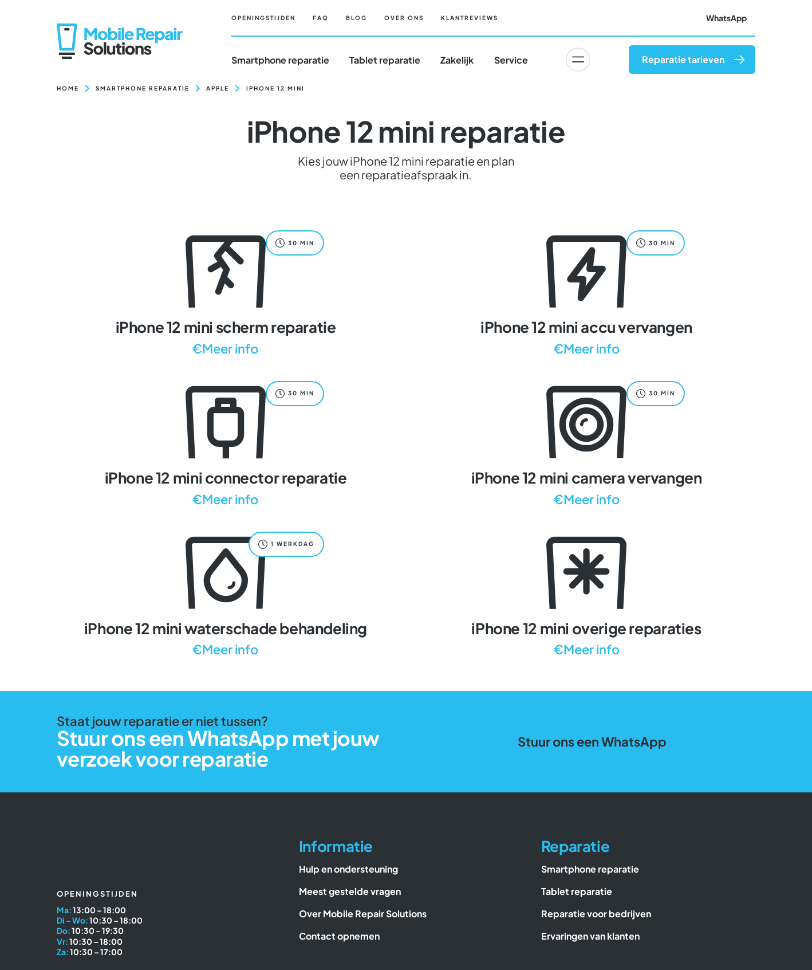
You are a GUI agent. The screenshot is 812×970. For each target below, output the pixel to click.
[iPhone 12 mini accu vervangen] (586, 291)
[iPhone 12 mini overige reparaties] (586, 593)
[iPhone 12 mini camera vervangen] (586, 442)
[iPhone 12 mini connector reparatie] (226, 442)
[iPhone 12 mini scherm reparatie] (226, 291)
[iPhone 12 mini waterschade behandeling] (226, 593)
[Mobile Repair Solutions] (120, 27)
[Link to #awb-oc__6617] (578, 60)
